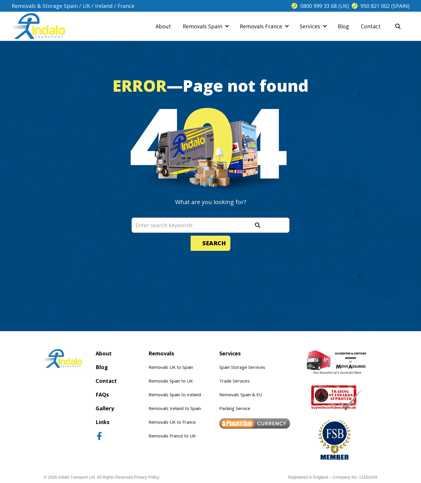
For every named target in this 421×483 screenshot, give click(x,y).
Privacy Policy (146, 477)
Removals (161, 353)
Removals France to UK (172, 436)
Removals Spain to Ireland (175, 394)
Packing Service (234, 408)
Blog (102, 367)
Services (230, 353)
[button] (205, 26)
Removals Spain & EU (240, 394)
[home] (38, 26)
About (104, 353)
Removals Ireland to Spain (175, 408)
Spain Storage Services (242, 367)
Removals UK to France (172, 422)
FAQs (102, 394)
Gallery (105, 408)
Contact (106, 380)
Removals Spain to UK (171, 381)
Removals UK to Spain (171, 367)
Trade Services (234, 381)
